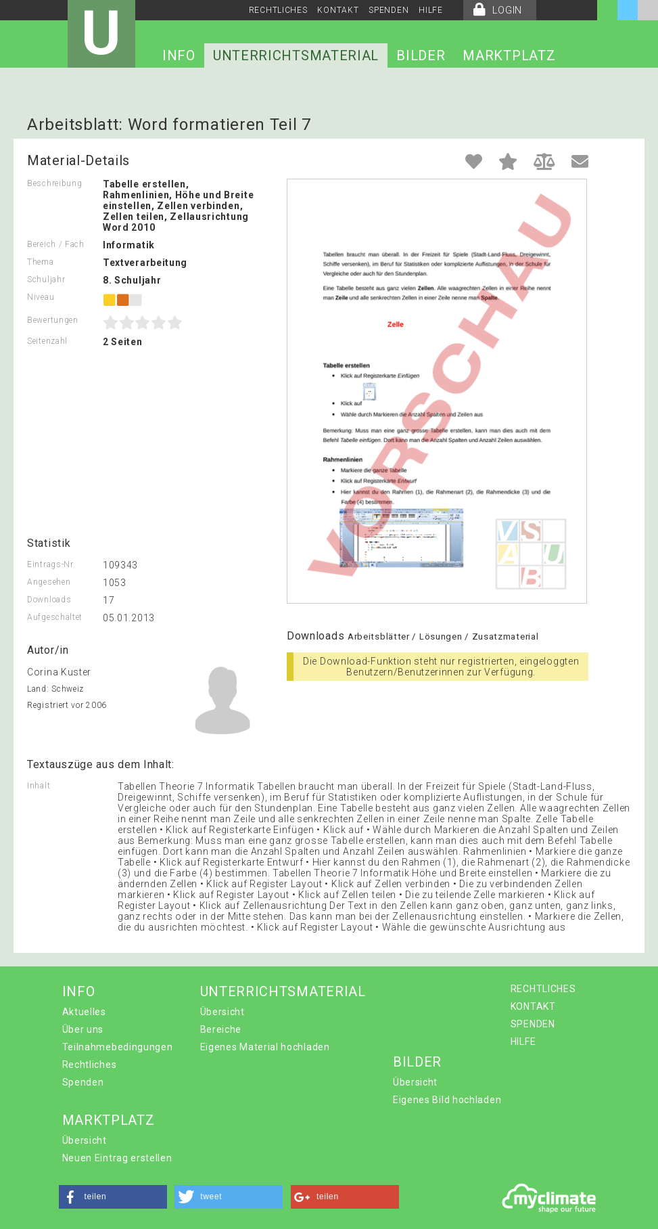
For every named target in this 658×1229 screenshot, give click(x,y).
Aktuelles (84, 1011)
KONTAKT (337, 10)
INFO (178, 55)
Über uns (83, 1029)
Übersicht (222, 1011)
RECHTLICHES (278, 10)
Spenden (83, 1082)
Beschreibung (54, 183)
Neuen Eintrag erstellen (117, 1158)
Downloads (49, 599)
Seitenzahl (47, 341)
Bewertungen (52, 320)
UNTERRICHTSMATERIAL (296, 55)
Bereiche (221, 1029)
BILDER (420, 55)
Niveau (40, 297)
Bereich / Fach (56, 244)
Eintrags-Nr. (51, 564)
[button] (113, 1197)
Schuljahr (46, 279)
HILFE (431, 10)
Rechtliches (89, 1064)
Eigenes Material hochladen (265, 1047)
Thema (40, 262)
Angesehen (48, 582)
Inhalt (38, 785)
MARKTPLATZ (509, 55)
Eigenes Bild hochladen (447, 1099)
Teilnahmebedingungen (117, 1047)
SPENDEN (388, 10)
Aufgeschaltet (55, 617)
